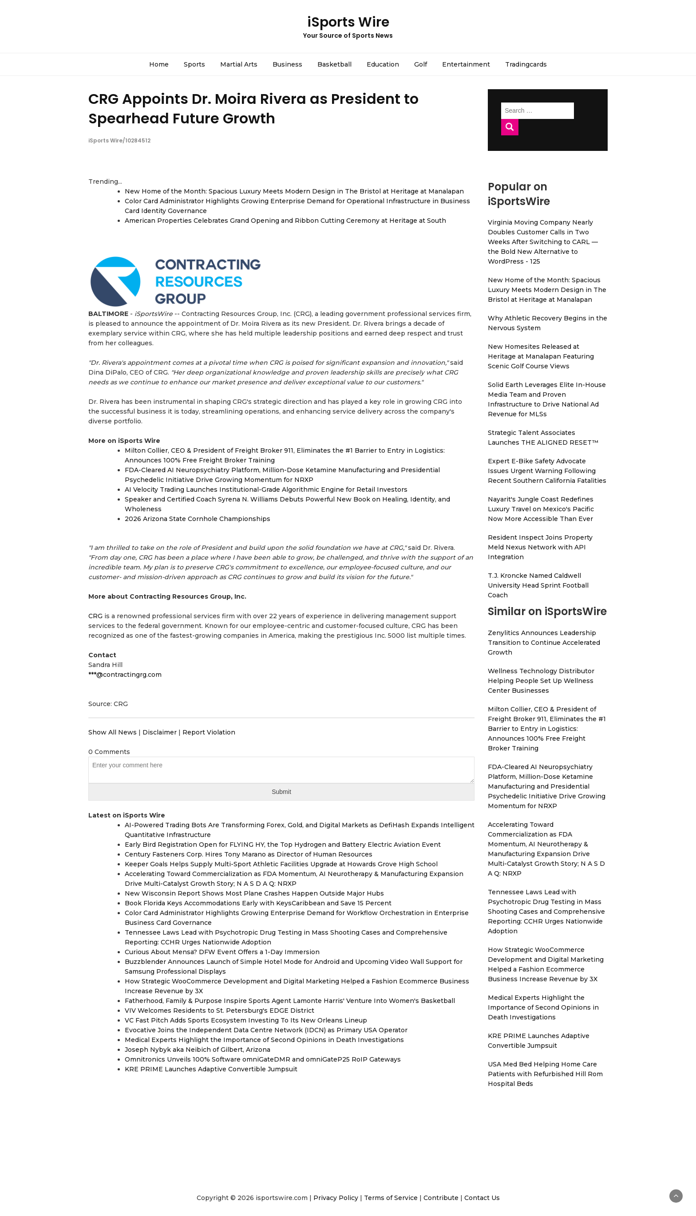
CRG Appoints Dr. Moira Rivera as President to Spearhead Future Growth (253, 108)
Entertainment (466, 64)
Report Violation (208, 732)
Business (287, 64)
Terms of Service (391, 1198)
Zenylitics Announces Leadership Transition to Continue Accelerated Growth (544, 642)
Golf (420, 64)
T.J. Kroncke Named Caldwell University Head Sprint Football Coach (538, 585)
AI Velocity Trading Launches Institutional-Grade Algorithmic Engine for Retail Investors (266, 490)
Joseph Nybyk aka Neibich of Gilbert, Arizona (197, 1050)
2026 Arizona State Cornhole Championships (197, 519)
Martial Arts (238, 64)
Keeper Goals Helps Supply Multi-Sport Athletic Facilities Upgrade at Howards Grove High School (281, 864)
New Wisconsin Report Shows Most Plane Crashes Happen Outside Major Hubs (254, 893)
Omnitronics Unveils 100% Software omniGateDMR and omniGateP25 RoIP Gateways (263, 1059)
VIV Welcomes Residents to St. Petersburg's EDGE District (219, 1011)
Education (383, 64)
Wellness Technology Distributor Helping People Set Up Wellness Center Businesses (541, 681)
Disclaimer (159, 732)
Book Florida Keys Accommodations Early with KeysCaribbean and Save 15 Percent (258, 903)
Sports (194, 64)
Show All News (112, 732)
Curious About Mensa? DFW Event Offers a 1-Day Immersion (222, 952)
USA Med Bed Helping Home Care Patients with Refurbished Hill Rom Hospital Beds (545, 1074)
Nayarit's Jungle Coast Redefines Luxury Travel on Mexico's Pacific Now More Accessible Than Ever (541, 509)
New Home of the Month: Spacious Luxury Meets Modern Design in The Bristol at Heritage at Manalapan (294, 191)
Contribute (441, 1198)
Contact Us (482, 1198)
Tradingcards (526, 64)
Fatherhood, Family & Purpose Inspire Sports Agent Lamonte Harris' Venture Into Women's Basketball (290, 1001)
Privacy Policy (335, 1198)
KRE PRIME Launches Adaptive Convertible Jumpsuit (211, 1069)
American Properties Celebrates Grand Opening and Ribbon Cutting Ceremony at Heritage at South (285, 221)
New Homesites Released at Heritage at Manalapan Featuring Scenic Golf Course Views (541, 356)
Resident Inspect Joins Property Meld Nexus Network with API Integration (540, 547)
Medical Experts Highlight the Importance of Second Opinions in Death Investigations (264, 1040)
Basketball (334, 64)
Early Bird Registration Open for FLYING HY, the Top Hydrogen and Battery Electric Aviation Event (283, 845)
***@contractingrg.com (125, 675)
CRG (95, 616)
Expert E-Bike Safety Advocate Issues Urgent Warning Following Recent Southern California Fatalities (547, 471)
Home (159, 64)
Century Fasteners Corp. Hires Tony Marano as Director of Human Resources (248, 854)
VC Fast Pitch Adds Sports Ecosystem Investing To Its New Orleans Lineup (246, 1020)
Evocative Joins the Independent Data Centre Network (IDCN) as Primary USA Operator (266, 1030)
